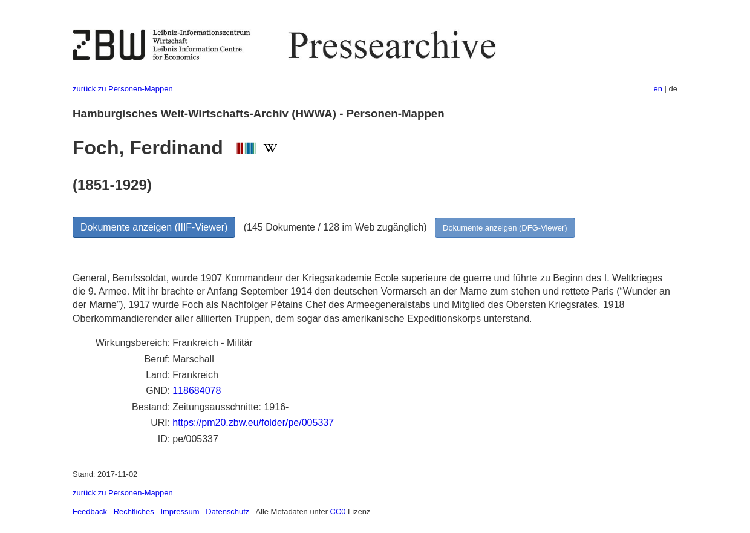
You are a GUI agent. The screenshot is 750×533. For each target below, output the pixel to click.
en (658, 88)
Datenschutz (227, 511)
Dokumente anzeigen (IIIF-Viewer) (153, 227)
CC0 (338, 511)
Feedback (90, 511)
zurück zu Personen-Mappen (123, 88)
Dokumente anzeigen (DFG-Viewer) (505, 227)
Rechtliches (134, 511)
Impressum (179, 511)
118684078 (196, 390)
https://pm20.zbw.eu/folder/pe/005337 (253, 422)
